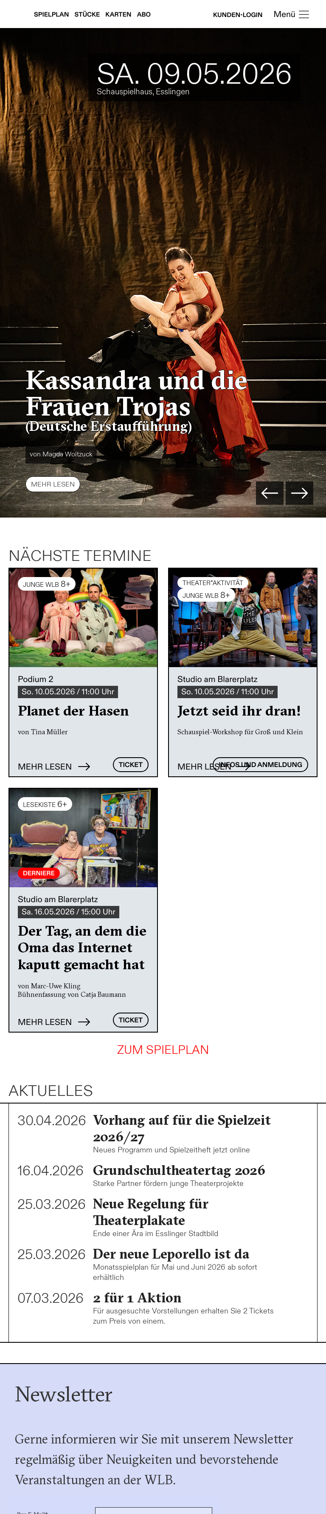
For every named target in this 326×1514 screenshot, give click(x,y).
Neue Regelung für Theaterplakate (150, 1211)
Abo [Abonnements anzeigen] (144, 15)
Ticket (131, 765)
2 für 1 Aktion (137, 1297)
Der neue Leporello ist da (171, 1253)
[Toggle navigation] (292, 15)
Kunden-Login (238, 15)
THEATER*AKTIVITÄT (213, 583)
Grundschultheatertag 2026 (179, 1170)
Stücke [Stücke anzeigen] (88, 15)
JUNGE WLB (46, 584)
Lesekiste (45, 804)
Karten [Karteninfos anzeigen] (118, 15)
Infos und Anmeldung (260, 765)
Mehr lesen (53, 484)
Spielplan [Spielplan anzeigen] (52, 15)
